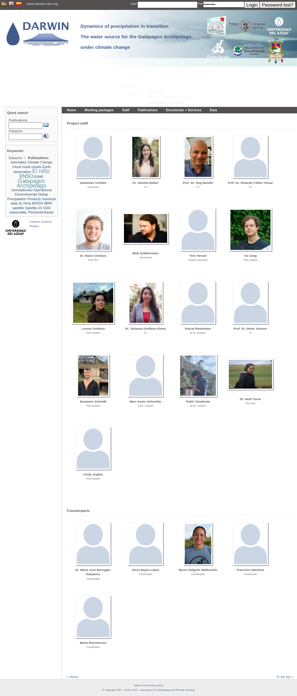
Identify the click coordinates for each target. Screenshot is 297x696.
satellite (18, 208)
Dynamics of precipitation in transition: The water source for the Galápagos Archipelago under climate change (136, 36)
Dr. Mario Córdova (93, 255)
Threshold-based (41, 212)
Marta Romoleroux (93, 642)
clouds (36, 167)
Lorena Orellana (93, 328)
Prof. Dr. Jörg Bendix (198, 182)
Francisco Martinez (250, 570)
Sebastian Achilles (93, 182)
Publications (148, 110)
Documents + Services (184, 110)
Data (213, 110)
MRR (48, 203)
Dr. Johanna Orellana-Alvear (145, 328)
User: (134, 3)
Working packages (99, 110)
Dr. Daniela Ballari (146, 182)
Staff (126, 110)
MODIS (37, 203)
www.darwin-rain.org (42, 4)
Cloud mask (21, 167)
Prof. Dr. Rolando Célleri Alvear (250, 182)
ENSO (26, 176)
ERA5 (39, 177)
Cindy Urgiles (93, 474)
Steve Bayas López (145, 570)
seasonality (18, 212)
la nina (25, 203)
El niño (41, 171)
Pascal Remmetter (198, 328)
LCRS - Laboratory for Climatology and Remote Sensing (162, 690)
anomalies (19, 162)
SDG (47, 208)
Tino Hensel (198, 255)
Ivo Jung (250, 255)
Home (71, 110)
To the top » (284, 677)
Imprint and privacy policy (148, 685)
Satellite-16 (33, 208)
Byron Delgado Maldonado (198, 570)
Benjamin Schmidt (93, 401)
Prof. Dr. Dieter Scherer (250, 328)
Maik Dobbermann (145, 253)
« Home (72, 677)
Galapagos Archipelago (31, 183)
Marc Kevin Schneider (146, 401)
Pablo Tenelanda (198, 401)
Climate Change (39, 162)
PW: (200, 3)
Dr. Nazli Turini (250, 399)
